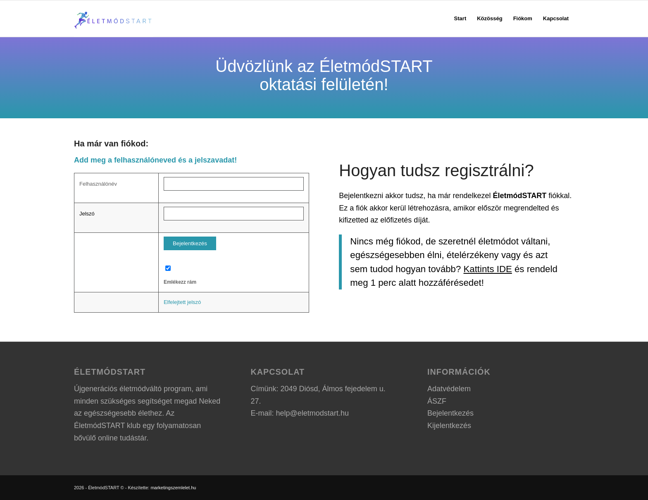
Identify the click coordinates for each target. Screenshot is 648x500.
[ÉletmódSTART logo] (113, 18)
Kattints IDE (488, 269)
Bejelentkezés (450, 413)
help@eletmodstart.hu (312, 413)
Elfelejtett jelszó (182, 302)
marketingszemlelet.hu (173, 487)
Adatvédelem (449, 389)
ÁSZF (436, 401)
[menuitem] (460, 18)
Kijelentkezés (449, 425)
